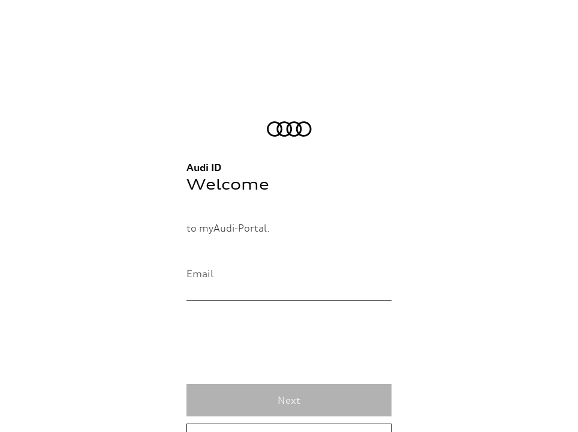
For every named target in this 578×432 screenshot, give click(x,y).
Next (289, 400)
